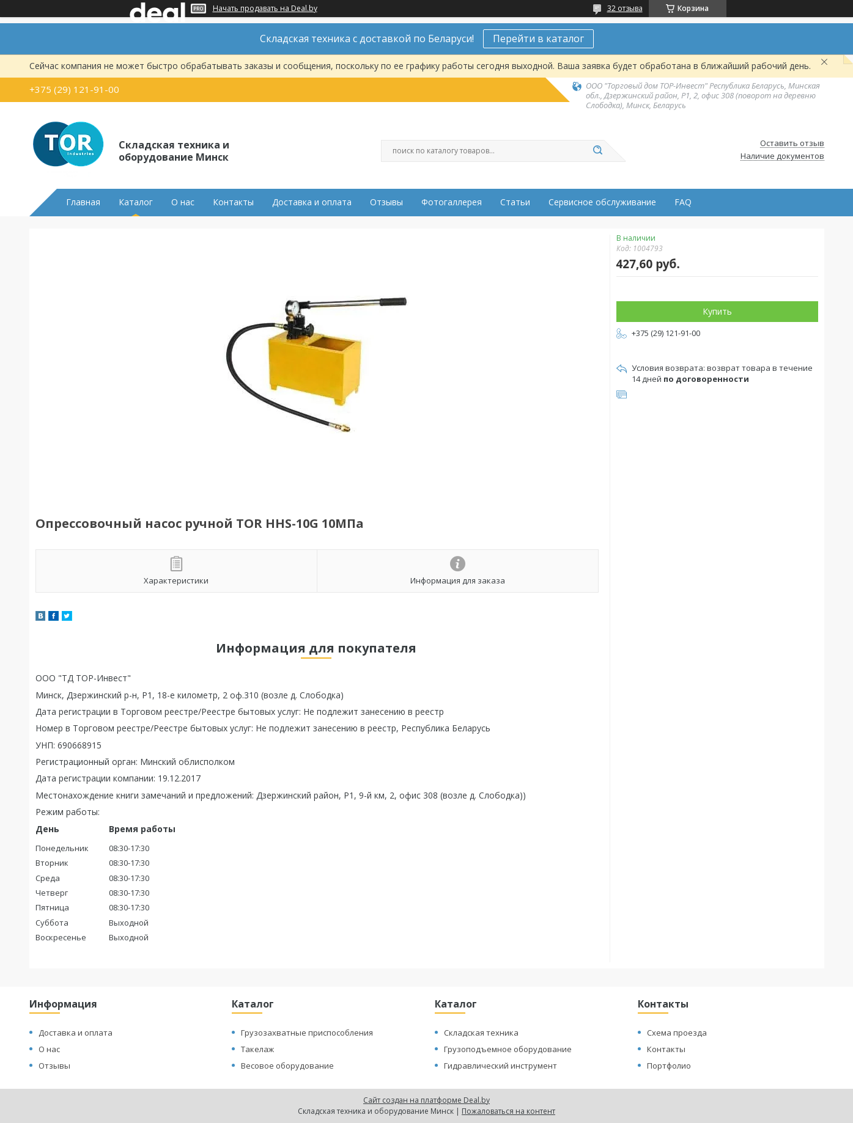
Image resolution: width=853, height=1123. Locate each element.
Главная (83, 202)
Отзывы (386, 202)
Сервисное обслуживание (602, 202)
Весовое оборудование (287, 1065)
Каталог (136, 202)
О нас (182, 202)
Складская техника (481, 1032)
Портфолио (669, 1065)
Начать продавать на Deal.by (265, 8)
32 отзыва (625, 8)
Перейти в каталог (538, 38)
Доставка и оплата (312, 202)
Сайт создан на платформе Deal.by (426, 1100)
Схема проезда (677, 1032)
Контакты (233, 202)
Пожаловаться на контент (508, 1111)
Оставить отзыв (792, 143)
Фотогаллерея (451, 202)
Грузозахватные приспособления (307, 1032)
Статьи (515, 202)
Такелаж (257, 1049)
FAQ (683, 202)
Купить (717, 311)
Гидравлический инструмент (500, 1065)
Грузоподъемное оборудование (508, 1049)
